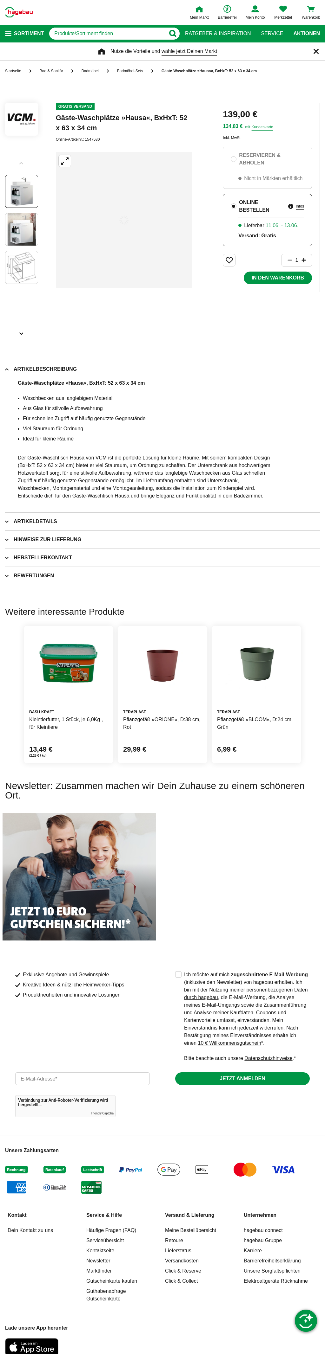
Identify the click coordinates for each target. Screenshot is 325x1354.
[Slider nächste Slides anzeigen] (21, 331)
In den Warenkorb (278, 277)
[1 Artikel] (297, 260)
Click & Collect (181, 1281)
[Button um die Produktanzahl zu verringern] (287, 260)
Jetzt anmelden (242, 1078)
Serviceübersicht (105, 1240)
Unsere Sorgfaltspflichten (272, 1271)
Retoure (174, 1240)
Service (272, 33)
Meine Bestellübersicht (190, 1230)
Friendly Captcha (102, 1113)
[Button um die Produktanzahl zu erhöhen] (307, 260)
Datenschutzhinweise (268, 1058)
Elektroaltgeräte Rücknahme (276, 1281)
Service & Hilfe (104, 1215)
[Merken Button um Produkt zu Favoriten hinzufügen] (229, 260)
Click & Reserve (183, 1271)
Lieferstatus (178, 1250)
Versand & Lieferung (190, 1215)
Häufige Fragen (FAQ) (111, 1230)
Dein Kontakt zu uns (30, 1230)
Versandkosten (182, 1260)
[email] (82, 1079)
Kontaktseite (100, 1250)
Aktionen (306, 33)
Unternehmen (260, 1215)
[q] (107, 34)
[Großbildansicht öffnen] (124, 220)
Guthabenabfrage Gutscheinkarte (106, 1294)
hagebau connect (263, 1230)
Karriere (253, 1250)
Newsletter (98, 1260)
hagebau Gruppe (263, 1240)
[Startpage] (19, 12)
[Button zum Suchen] (172, 34)
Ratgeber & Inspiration (218, 33)
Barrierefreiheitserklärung (272, 1260)
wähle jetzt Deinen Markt (189, 51)
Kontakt (17, 1215)
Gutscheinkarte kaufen (111, 1281)
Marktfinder (99, 1271)
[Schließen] (316, 51)
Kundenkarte (262, 127)
